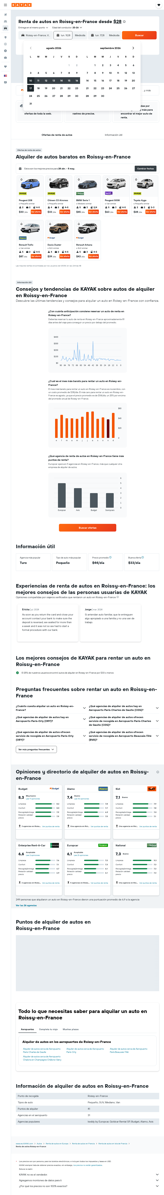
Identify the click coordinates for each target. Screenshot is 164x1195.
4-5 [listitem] (36, 207)
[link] (87, 528)
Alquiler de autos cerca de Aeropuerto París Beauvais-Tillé (128, 1050)
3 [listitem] (85, 207)
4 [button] (38, 72)
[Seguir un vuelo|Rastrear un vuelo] (5, 44)
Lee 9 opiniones (33, 798)
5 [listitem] (78, 207)
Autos (39, 1143)
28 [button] (61, 96)
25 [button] (38, 96)
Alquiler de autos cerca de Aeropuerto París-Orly (85, 1050)
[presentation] (124, 21)
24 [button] (30, 96)
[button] (5, 4)
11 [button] (38, 80)
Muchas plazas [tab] (71, 1029)
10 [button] (30, 80)
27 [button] (53, 96)
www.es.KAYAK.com (24, 1143)
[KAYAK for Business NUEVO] (5, 57)
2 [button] (77, 65)
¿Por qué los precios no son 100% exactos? (89, 1186)
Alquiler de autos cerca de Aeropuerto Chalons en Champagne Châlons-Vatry (42, 1058)
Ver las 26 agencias (26, 905)
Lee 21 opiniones (81, 855)
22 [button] (69, 88)
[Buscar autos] (5, 28)
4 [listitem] (50, 207)
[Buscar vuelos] (5, 15)
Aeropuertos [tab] (27, 1029)
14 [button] (61, 80)
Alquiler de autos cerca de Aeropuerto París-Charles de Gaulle (42, 1050)
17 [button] (30, 88)
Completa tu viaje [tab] (48, 1029)
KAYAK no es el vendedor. (89, 1174)
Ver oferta (36, 212)
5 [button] (46, 72)
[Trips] (5, 66)
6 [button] (53, 72)
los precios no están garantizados (87, 1165)
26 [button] (46, 96)
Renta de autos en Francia (83, 1143)
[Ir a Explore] (5, 37)
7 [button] (61, 72)
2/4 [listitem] (93, 207)
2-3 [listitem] (151, 207)
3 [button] (30, 72)
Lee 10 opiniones (81, 798)
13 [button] (54, 80)
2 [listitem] (21, 207)
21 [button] (61, 88)
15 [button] (69, 80)
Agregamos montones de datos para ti (89, 1180)
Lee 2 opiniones (33, 855)
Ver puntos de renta (50, 826)
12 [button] (46, 80)
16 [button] (77, 80)
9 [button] (77, 72)
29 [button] (69, 96)
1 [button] (69, 65)
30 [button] (76, 96)
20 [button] (53, 88)
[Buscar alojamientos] (5, 21)
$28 (117, 21)
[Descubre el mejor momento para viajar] (5, 51)
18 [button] (38, 88)
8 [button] (69, 72)
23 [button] (76, 88)
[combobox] (33, 27)
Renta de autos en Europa (57, 1143)
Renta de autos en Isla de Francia (112, 1143)
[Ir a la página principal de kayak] (22, 5)
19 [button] (46, 88)
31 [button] (30, 103)
